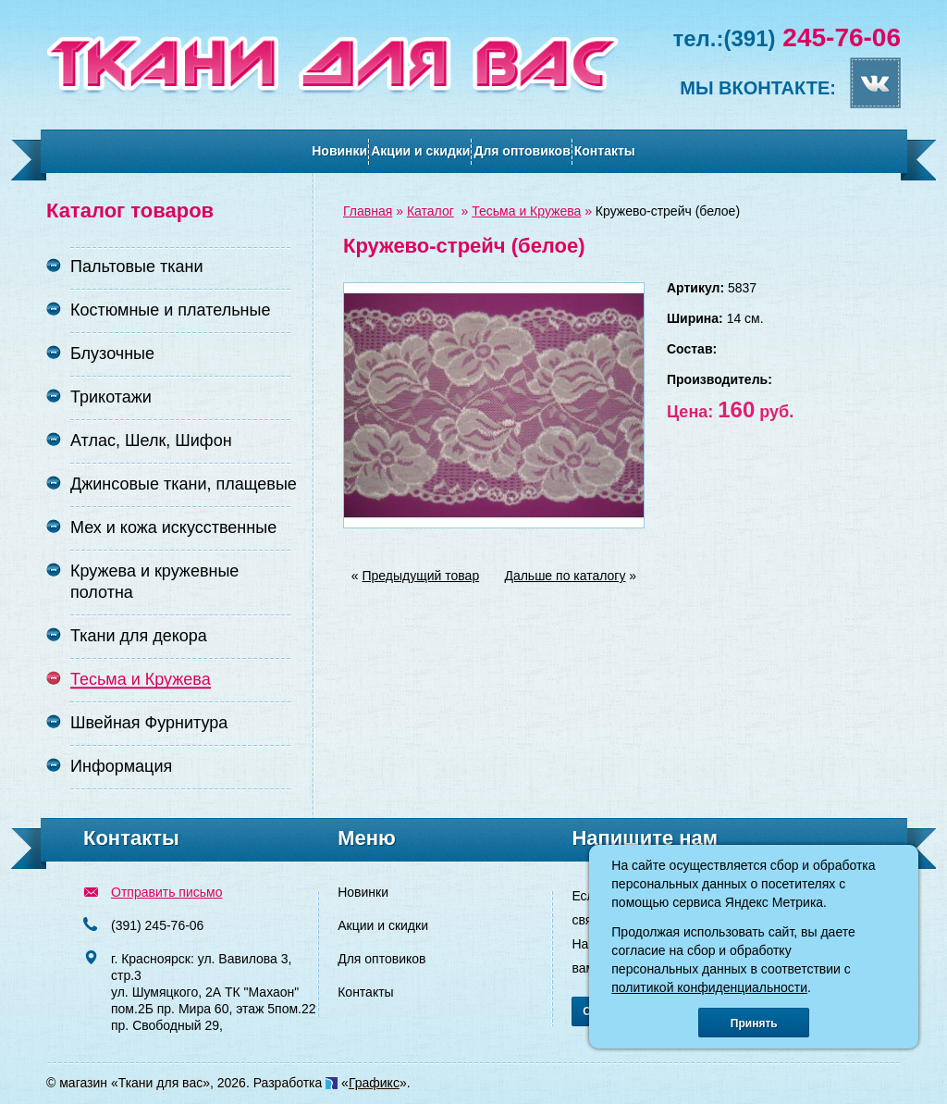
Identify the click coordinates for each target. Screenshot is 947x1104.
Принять (754, 1023)
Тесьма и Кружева (526, 211)
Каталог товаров (130, 210)
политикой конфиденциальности (709, 987)
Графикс (374, 1082)
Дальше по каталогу (564, 575)
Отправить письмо (166, 892)
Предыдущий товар (421, 575)
